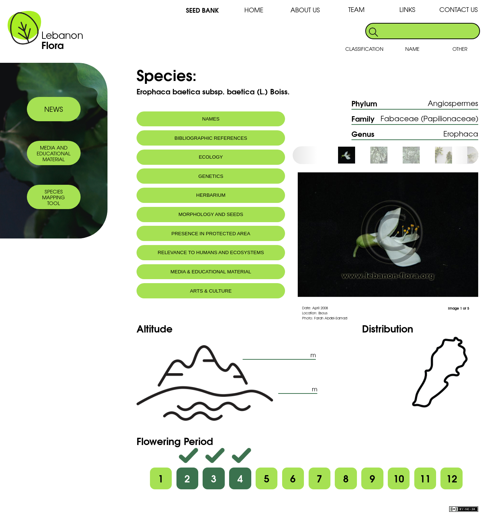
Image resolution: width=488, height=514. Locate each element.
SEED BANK (202, 10)
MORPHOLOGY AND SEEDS (211, 214)
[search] (429, 31)
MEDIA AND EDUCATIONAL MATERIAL (53, 153)
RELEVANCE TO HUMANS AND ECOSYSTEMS (211, 252)
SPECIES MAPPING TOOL (53, 197)
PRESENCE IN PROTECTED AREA (210, 233)
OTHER (459, 48)
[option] (354, 155)
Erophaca (460, 133)
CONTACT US (458, 9)
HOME (253, 9)
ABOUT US (305, 9)
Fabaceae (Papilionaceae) (429, 118)
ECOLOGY (211, 157)
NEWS (53, 109)
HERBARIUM (210, 195)
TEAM (356, 9)
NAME (412, 48)
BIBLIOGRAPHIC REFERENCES (211, 138)
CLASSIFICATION (364, 48)
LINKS (407, 9)
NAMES (211, 119)
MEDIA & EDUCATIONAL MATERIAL (210, 271)
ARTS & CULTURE (211, 291)
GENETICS (210, 176)
